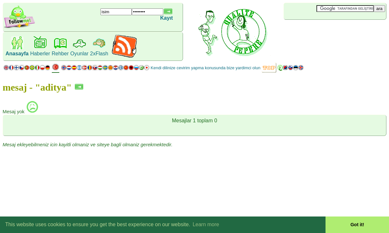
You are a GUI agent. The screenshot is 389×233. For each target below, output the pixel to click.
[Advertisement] (322, 30)
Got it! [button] (357, 224)
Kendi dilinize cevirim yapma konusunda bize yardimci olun (205, 67)
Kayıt (166, 18)
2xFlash (99, 53)
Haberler (40, 53)
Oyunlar (79, 53)
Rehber (60, 53)
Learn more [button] (206, 224)
